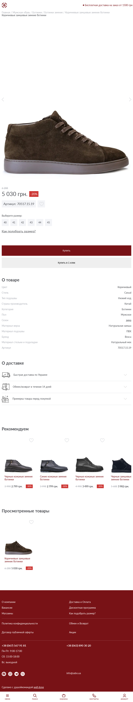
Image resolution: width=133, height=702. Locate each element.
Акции (72, 632)
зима (128, 320)
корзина (64, 697)
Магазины (7, 613)
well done (39, 687)
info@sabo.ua (73, 673)
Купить (66, 250)
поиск (35, 697)
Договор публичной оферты (18, 632)
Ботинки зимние (53, 12)
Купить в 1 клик (66, 262)
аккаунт (124, 697)
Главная (6, 12)
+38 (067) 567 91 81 (14, 645)
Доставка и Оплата (80, 602)
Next (129, 99)
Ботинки (37, 12)
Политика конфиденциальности (20, 623)
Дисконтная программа (82, 607)
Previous (4, 99)
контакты (94, 697)
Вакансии (7, 607)
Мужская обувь (21, 12)
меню (7, 697)
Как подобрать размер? (19, 231)
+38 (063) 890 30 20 (78, 645)
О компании (8, 602)
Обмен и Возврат (78, 623)
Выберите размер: (12, 215)
